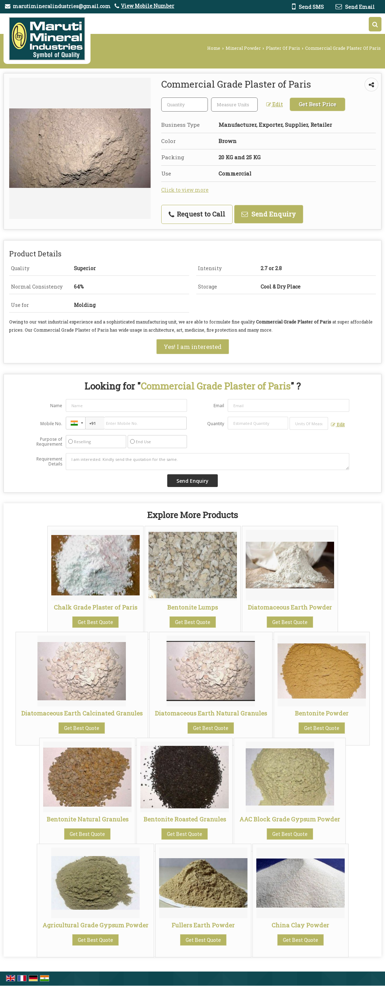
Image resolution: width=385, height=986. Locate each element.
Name (56, 406)
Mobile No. (51, 424)
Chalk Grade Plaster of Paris (95, 607)
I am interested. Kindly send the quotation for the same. (208, 461)
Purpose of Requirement (49, 442)
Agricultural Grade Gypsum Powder (95, 925)
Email (219, 406)
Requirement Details (49, 462)
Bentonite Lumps (192, 607)
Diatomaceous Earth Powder (290, 607)
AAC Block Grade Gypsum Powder (289, 819)
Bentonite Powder (322, 713)
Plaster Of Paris (283, 48)
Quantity (215, 424)
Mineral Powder (243, 48)
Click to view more (185, 189)
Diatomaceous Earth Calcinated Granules (81, 713)
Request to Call (197, 214)
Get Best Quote (95, 622)
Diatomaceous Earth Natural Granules (211, 713)
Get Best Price (317, 104)
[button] (147, 5)
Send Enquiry (268, 214)
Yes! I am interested (193, 347)
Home (213, 48)
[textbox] (234, 104)
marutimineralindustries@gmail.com (62, 6)
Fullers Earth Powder (203, 925)
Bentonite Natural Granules (87, 819)
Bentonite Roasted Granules (185, 819)
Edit (274, 104)
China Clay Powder (300, 925)
